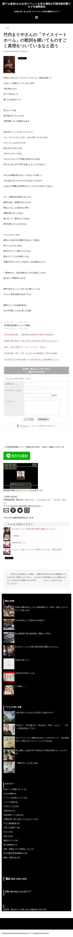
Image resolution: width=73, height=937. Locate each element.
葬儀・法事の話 (9, 857)
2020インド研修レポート (13, 789)
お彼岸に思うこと (18, 543)
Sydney (36, 933)
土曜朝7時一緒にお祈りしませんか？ (18, 819)
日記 (8, 28)
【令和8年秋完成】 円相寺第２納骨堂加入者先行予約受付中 (28, 335)
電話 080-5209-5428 (16, 878)
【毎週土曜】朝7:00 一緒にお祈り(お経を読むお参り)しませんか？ (30, 341)
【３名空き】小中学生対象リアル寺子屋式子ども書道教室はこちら (31, 360)
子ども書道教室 (9, 823)
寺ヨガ (6, 832)
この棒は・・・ (17, 536)
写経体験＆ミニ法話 (11, 815)
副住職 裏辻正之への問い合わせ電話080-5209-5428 (24, 909)
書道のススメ (8, 840)
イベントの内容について (13, 798)
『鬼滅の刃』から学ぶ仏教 (27, 763)
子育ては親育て (9, 827)
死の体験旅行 (8, 845)
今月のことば (8, 806)
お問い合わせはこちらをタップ (18, 891)
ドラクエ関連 (8, 802)
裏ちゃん (24, 51)
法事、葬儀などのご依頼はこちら (17, 849)
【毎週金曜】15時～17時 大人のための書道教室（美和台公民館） (31, 353)
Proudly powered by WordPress (14, 933)
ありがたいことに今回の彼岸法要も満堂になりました (33, 529)
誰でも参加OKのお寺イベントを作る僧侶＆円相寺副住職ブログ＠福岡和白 (36, 5)
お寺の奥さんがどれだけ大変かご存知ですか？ (35, 712)
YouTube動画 (8, 793)
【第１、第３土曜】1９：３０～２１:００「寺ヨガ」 (25, 347)
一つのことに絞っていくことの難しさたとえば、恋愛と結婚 (36, 549)
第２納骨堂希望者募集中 (13, 853)
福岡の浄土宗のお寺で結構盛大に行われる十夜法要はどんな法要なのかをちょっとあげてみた (51, 577)
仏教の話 (7, 810)
